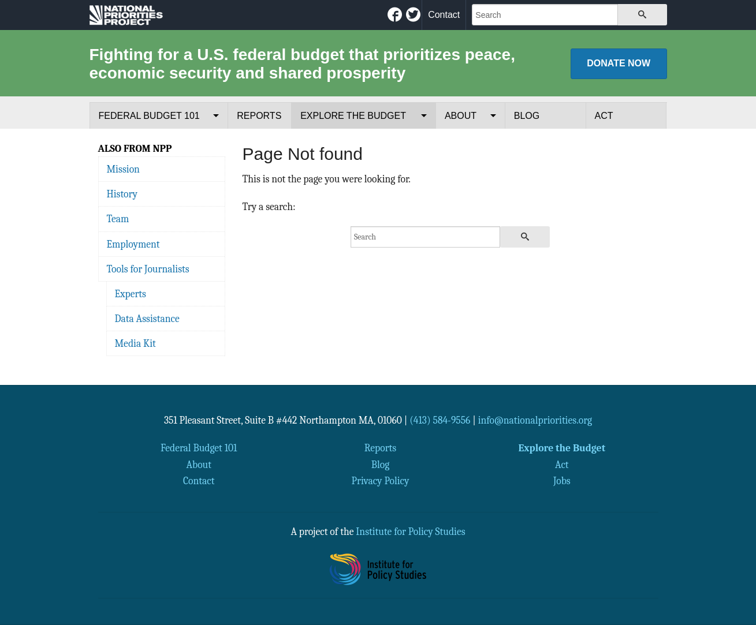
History (122, 194)
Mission (123, 169)
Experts (131, 294)
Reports (259, 116)
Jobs (562, 480)
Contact (444, 15)
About (460, 116)
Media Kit (135, 343)
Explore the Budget (353, 116)
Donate (618, 63)
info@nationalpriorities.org (535, 420)
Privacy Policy (380, 480)
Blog (526, 116)
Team (118, 218)
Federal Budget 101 (149, 116)
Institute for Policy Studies (410, 531)
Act (604, 116)
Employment (133, 244)
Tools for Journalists (148, 269)
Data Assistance (147, 318)
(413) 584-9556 (439, 420)
